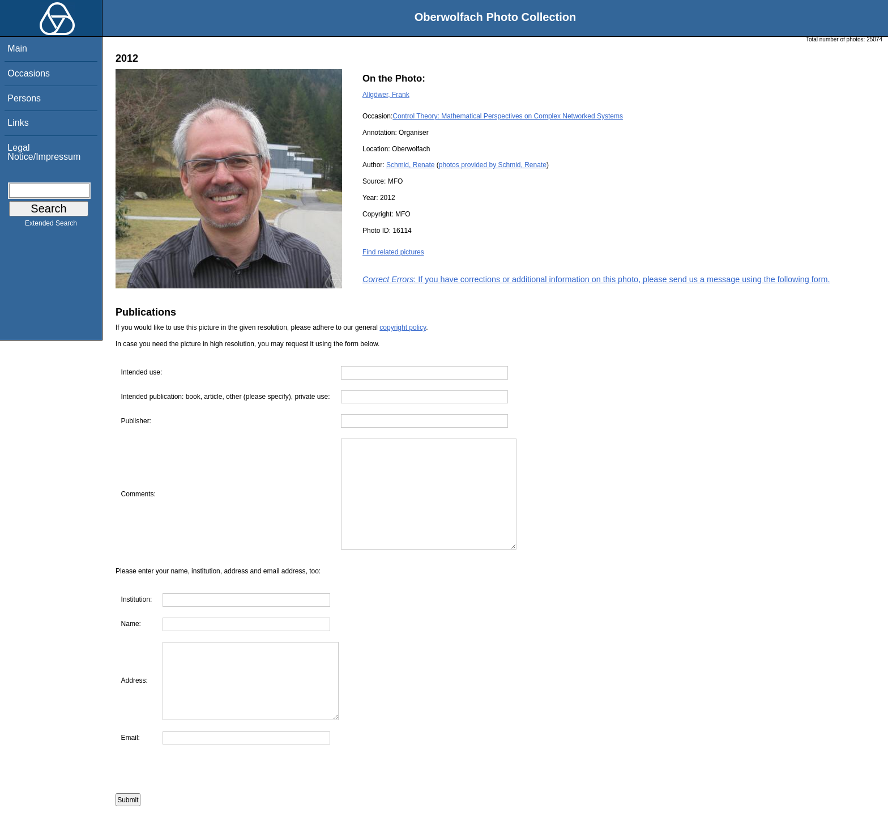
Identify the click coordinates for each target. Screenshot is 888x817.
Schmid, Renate (410, 165)
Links (17, 122)
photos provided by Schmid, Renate (493, 165)
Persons (24, 98)
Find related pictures (393, 252)
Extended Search (51, 225)
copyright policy (402, 327)
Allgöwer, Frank (385, 95)
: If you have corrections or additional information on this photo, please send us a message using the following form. (596, 279)
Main (17, 48)
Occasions (28, 73)
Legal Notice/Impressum (43, 152)
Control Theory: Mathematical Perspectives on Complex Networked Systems (507, 116)
